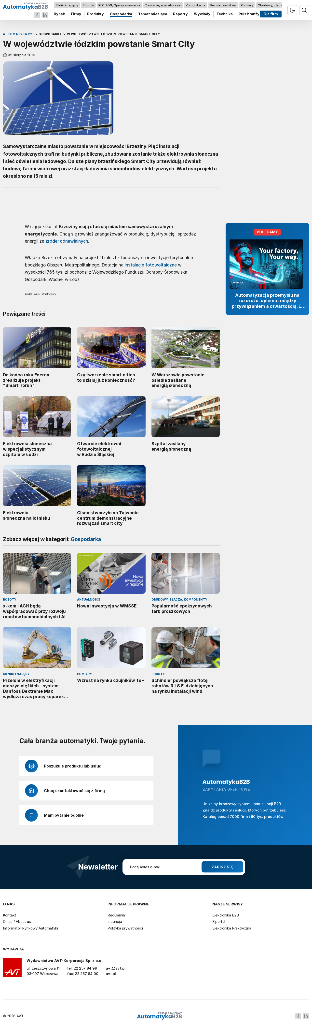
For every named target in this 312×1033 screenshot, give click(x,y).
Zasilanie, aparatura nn (163, 5)
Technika (225, 14)
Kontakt (9, 915)
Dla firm (271, 14)
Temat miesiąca (152, 14)
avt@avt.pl (115, 968)
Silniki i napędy (66, 5)
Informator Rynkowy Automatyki (30, 928)
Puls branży (249, 14)
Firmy (76, 14)
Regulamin (116, 915)
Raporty (180, 14)
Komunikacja (195, 5)
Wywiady (202, 14)
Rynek (59, 14)
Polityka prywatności (125, 928)
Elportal (218, 921)
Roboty (88, 5)
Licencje (115, 921)
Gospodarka (121, 14)
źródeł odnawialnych (66, 241)
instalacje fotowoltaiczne (150, 264)
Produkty (95, 14)
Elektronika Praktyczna (231, 928)
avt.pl (111, 973)
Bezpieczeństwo (223, 5)
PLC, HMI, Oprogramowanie (119, 5)
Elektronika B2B (225, 915)
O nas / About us (17, 921)
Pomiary (247, 5)
